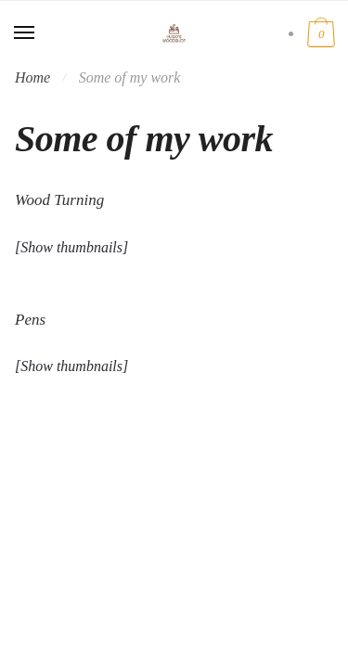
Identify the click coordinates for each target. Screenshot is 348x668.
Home (32, 77)
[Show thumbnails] (71, 247)
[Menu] (25, 33)
